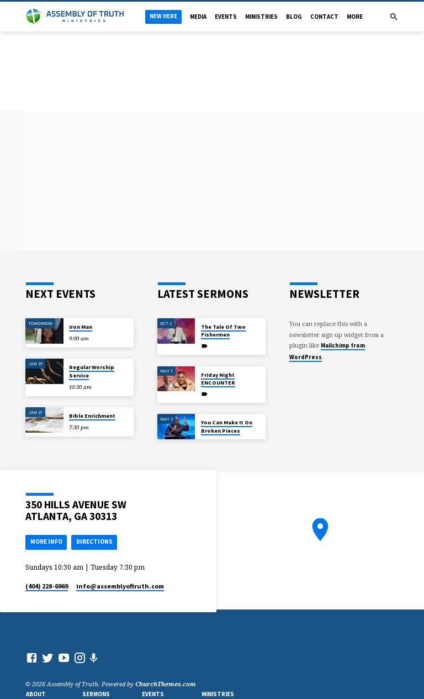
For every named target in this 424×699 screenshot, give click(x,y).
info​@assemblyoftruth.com (120, 586)
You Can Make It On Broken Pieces (226, 426)
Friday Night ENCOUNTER (218, 378)
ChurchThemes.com (165, 684)
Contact (324, 16)
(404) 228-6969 (46, 586)
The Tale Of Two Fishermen (223, 330)
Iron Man (80, 326)
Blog (294, 16)
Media (198, 16)
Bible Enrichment (92, 415)
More (355, 16)
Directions (94, 541)
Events (226, 16)
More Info (46, 541)
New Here (163, 16)
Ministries (261, 16)
